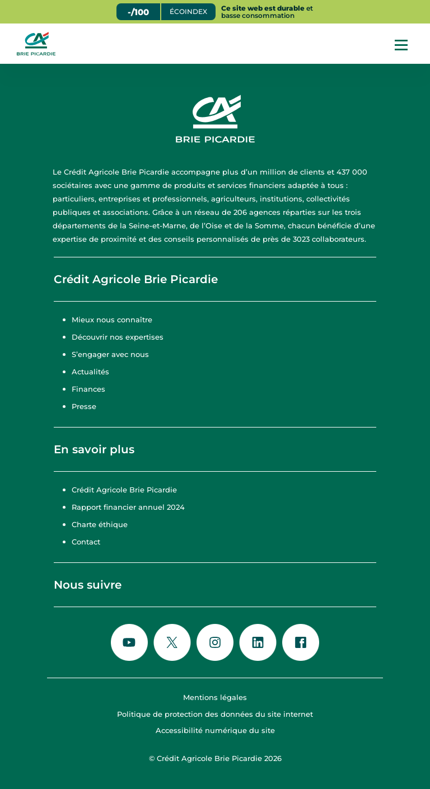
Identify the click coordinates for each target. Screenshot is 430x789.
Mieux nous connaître (112, 319)
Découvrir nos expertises (117, 336)
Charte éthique (100, 524)
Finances (88, 388)
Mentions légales (215, 697)
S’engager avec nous (110, 354)
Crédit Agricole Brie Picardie (124, 489)
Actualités (90, 371)
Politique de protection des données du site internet (215, 714)
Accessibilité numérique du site (215, 730)
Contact (86, 541)
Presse (84, 406)
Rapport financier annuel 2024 (128, 506)
